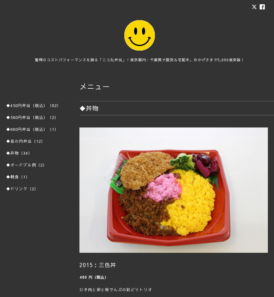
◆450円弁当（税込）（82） (33, 105)
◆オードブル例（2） (26, 165)
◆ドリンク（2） (22, 188)
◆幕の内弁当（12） (25, 141)
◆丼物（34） (19, 153)
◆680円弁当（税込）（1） (32, 129)
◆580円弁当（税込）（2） (32, 117)
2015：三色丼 (97, 265)
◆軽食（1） (18, 177)
